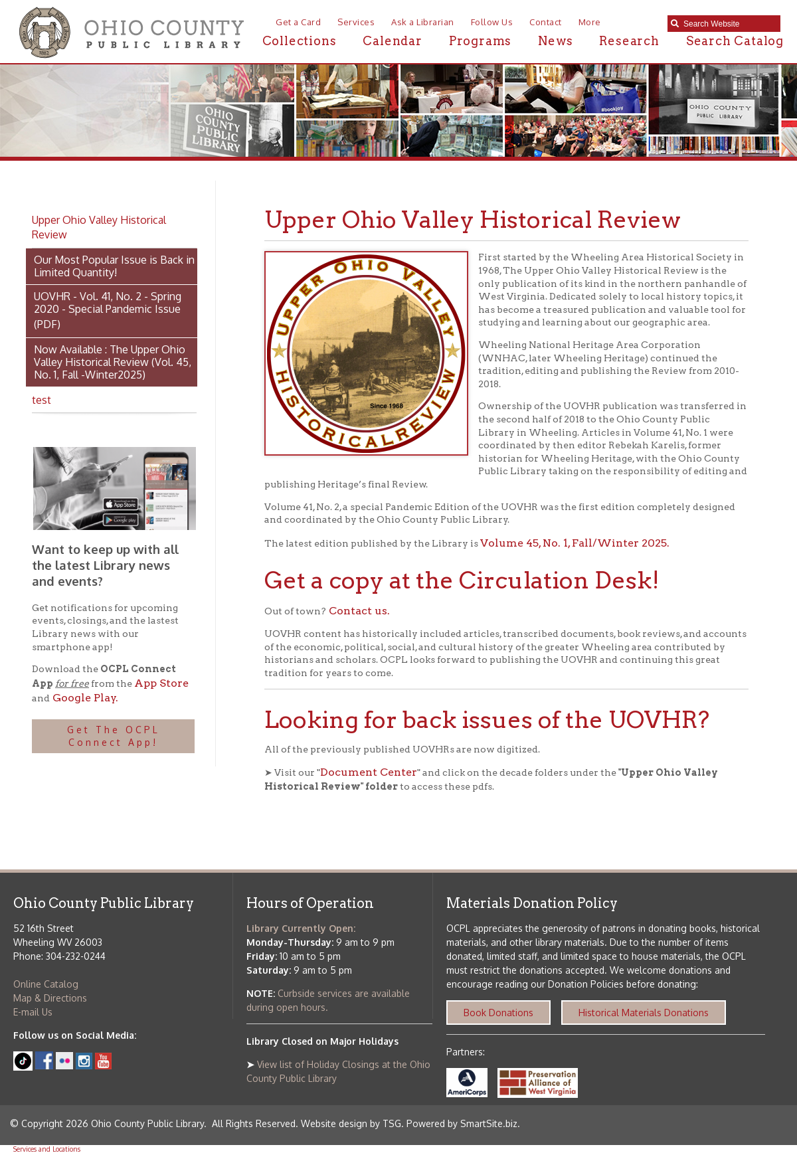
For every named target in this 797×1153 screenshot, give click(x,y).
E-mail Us (32, 1012)
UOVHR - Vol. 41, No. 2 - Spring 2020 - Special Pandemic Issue (107, 302)
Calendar (392, 41)
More (589, 22)
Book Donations (498, 1012)
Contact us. (358, 610)
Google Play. (84, 697)
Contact (545, 22)
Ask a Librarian (422, 22)
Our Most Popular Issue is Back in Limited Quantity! (114, 266)
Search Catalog (735, 41)
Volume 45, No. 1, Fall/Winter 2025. (574, 543)
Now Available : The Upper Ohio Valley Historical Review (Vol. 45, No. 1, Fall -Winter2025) (112, 362)
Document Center (368, 772)
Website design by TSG (351, 1123)
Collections (299, 41)
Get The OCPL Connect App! (113, 736)
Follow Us (492, 22)
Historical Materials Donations (643, 1012)
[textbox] (728, 24)
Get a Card (298, 22)
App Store (161, 683)
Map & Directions (50, 998)
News (555, 41)
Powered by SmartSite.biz (461, 1123)
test (41, 399)
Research (629, 41)
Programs (480, 41)
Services (356, 22)
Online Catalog (45, 984)
